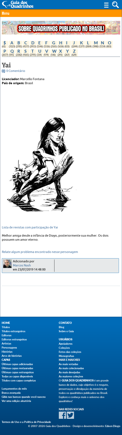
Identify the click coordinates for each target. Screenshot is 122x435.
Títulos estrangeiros (13, 331)
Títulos (6, 327)
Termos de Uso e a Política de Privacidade (26, 422)
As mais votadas (68, 364)
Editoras (6, 335)
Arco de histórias (12, 355)
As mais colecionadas (71, 368)
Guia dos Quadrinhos (78, 380)
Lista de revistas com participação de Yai (30, 227)
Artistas (6, 343)
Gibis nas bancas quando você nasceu (23, 396)
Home (6, 322)
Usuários (65, 339)
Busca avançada (11, 392)
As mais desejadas (69, 372)
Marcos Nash (22, 265)
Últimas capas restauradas (17, 368)
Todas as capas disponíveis (17, 376)
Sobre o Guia (66, 331)
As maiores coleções (71, 376)
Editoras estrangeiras (14, 339)
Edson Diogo (112, 426)
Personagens (9, 347)
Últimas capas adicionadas (17, 364)
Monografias (66, 356)
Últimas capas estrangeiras (18, 372)
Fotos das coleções (70, 351)
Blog (61, 327)
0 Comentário (15, 71)
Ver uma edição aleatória (16, 401)
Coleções (64, 347)
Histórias (7, 351)
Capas (6, 359)
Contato (65, 322)
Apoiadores (65, 343)
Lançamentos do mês (14, 388)
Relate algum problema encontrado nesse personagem (40, 252)
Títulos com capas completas (19, 380)
